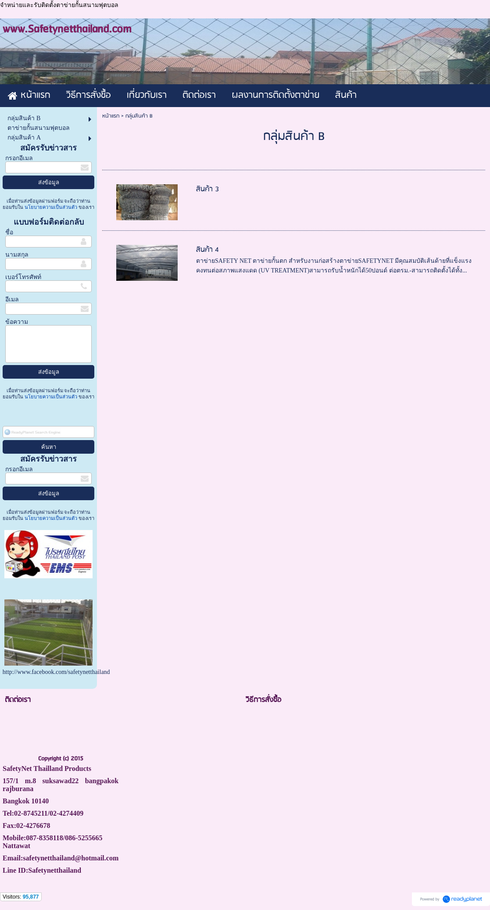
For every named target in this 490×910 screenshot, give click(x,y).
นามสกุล (17, 254)
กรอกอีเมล (19, 158)
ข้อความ (16, 322)
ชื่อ (9, 232)
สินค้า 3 (207, 189)
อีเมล (12, 299)
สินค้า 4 (207, 250)
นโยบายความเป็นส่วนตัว (51, 207)
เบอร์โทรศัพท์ (23, 277)
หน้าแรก (110, 116)
